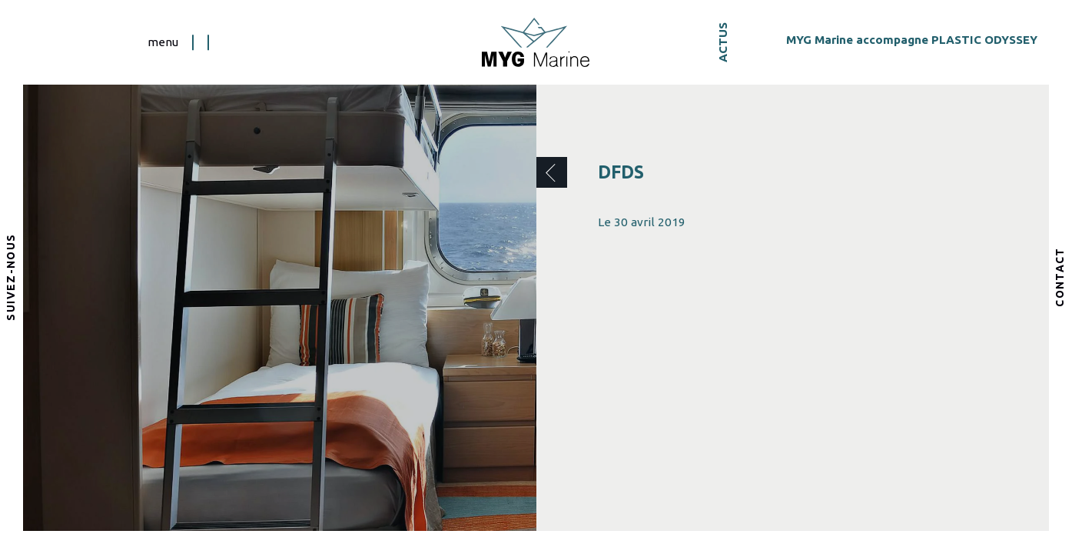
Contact (1060, 277)
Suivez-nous (11, 276)
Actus (722, 42)
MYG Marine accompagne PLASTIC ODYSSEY (911, 39)
